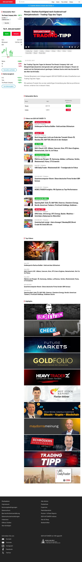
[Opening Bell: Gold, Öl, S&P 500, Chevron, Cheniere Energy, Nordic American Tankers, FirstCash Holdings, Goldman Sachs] (52, 201)
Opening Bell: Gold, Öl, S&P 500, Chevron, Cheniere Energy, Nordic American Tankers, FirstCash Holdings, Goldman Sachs (50, 293)
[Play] (26, 47)
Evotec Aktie (29, 53)
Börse (59, 51)
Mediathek (44, 504)
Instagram (7, 546)
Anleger (53, 51)
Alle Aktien (44, 501)
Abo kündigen (6, 525)
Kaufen (7, 34)
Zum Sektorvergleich (9, 86)
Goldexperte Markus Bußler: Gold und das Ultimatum (42, 265)
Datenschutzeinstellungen (11, 516)
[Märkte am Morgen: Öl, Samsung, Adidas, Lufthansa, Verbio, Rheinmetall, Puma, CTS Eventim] (52, 158)
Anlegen (48, 51)
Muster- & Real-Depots (48, 513)
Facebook (7, 549)
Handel (36, 51)
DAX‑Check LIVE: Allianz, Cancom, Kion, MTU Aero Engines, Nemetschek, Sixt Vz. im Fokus (52, 272)
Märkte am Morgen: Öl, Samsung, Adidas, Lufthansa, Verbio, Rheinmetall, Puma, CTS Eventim (51, 280)
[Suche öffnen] (20, 1)
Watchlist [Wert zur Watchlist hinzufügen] (7, 23)
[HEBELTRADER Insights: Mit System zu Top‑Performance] (52, 191)
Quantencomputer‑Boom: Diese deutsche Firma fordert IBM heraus (47, 287)
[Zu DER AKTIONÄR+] (64, 2)
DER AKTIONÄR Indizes (48, 516)
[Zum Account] (57, 2)
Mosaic (35, 53)
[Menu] (80, 2)
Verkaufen (16, 34)
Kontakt (6, 539)
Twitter (6, 553)
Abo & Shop (45, 519)
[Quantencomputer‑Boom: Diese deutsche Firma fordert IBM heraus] (52, 180)
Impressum (5, 504)
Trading (41, 51)
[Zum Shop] (53, 2)
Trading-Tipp (29, 51)
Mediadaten (6, 501)
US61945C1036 (6, 19)
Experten (44, 507)
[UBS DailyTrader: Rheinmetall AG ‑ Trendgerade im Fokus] (52, 169)
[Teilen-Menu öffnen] (26, 56)
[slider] (42, 47)
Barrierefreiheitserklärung (11, 513)
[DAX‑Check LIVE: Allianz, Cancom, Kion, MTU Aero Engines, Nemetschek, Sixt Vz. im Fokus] (52, 147)
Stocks (64, 51)
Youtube (7, 542)
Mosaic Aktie (42, 53)
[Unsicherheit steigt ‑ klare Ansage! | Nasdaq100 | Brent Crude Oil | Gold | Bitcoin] (52, 223)
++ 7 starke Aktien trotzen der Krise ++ (41, 5)
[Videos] (71, 2)
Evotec (69, 51)
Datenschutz (6, 510)
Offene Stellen (6, 522)
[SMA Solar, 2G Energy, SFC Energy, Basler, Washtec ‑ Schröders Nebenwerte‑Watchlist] (52, 212)
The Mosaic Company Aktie (9, 15)
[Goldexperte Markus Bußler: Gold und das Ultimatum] (52, 125)
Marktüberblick (46, 510)
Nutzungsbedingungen (9, 507)
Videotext (5, 519)
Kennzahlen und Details (9, 70)
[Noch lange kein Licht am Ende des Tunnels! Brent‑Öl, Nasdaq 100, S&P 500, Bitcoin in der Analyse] (52, 136)
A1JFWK (4, 17)
